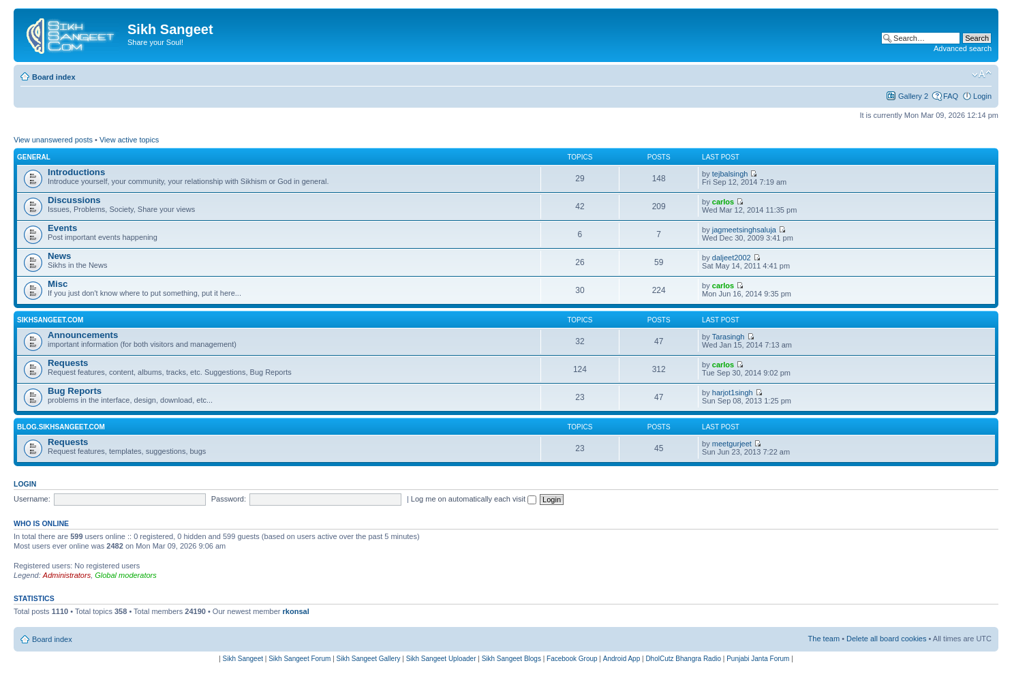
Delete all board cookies (886, 638)
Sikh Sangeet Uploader (441, 658)
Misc (57, 284)
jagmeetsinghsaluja (744, 230)
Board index (54, 77)
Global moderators (126, 575)
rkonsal (296, 611)
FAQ (950, 96)
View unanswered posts (53, 140)
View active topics (129, 140)
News (59, 256)
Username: (32, 499)
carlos (723, 202)
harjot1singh (732, 392)
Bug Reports (75, 391)
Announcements (83, 335)
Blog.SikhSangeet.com (61, 427)
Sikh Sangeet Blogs (511, 658)
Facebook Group (572, 658)
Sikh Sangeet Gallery (369, 658)
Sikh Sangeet (243, 658)
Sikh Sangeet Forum (300, 658)
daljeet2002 (731, 258)
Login (982, 96)
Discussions (74, 200)
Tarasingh (728, 337)
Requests (68, 363)
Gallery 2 (913, 96)
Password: (228, 499)
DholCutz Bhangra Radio (683, 658)
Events (62, 228)
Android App (622, 658)
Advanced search (963, 48)
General (33, 157)
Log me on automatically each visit (473, 499)
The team (824, 638)
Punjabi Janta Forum (757, 658)
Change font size (982, 74)
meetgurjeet (732, 444)
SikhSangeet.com (50, 320)
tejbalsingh (730, 174)
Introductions (76, 172)
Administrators (67, 575)
